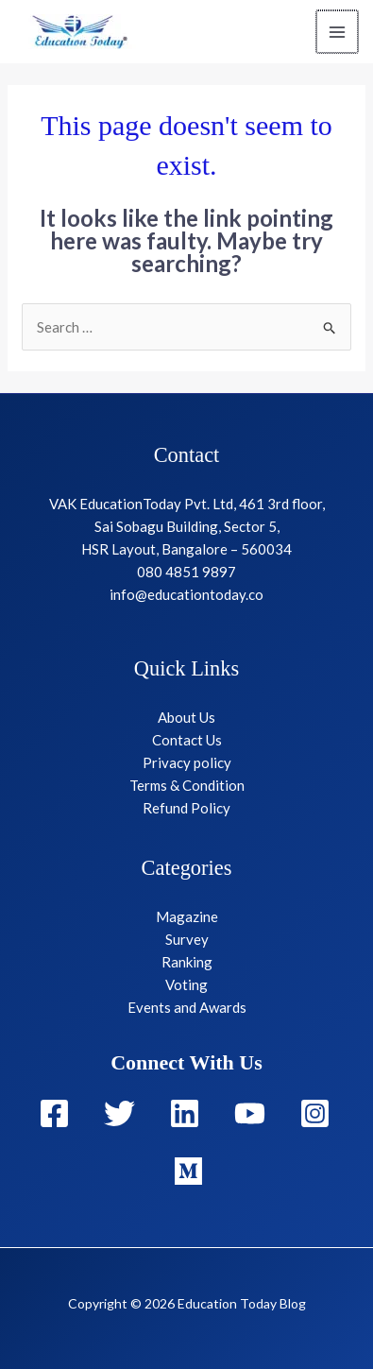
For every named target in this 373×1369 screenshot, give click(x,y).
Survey (187, 939)
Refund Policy (186, 807)
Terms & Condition (187, 785)
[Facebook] (54, 1113)
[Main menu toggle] (338, 31)
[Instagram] (315, 1113)
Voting (186, 984)
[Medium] (188, 1171)
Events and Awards (186, 1007)
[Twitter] (119, 1113)
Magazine (187, 916)
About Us (186, 717)
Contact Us (187, 739)
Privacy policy (187, 762)
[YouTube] (250, 1113)
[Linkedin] (184, 1113)
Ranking (186, 961)
